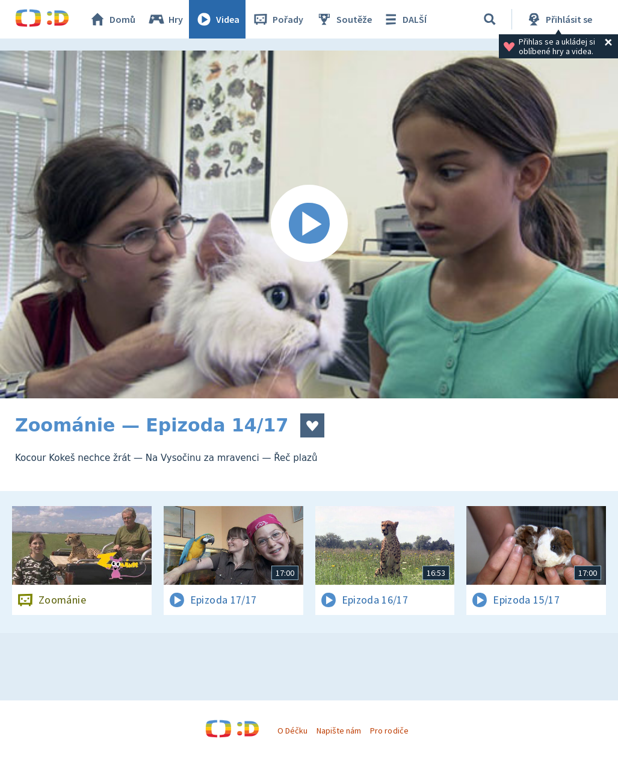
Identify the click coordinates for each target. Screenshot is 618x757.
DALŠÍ (404, 19)
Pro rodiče (389, 730)
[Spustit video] (309, 224)
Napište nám (339, 730)
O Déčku (292, 730)
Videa (217, 19)
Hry (165, 19)
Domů (111, 19)
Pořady (277, 19)
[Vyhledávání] (489, 19)
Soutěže (343, 19)
